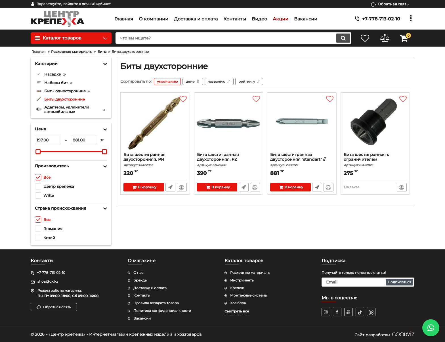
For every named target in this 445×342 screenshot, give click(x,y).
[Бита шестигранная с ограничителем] (375, 123)
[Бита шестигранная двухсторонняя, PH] (155, 123)
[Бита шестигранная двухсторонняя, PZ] (228, 123)
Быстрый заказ (170, 187)
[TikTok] (360, 312)
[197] (48, 140)
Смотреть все (236, 311)
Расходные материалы (250, 272)
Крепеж (237, 288)
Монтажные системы (248, 295)
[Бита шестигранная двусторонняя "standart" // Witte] (301, 123)
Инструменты (242, 280)
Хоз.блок (238, 303)
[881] (84, 140)
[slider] (38, 151)
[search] (233, 38)
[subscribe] (368, 282)
